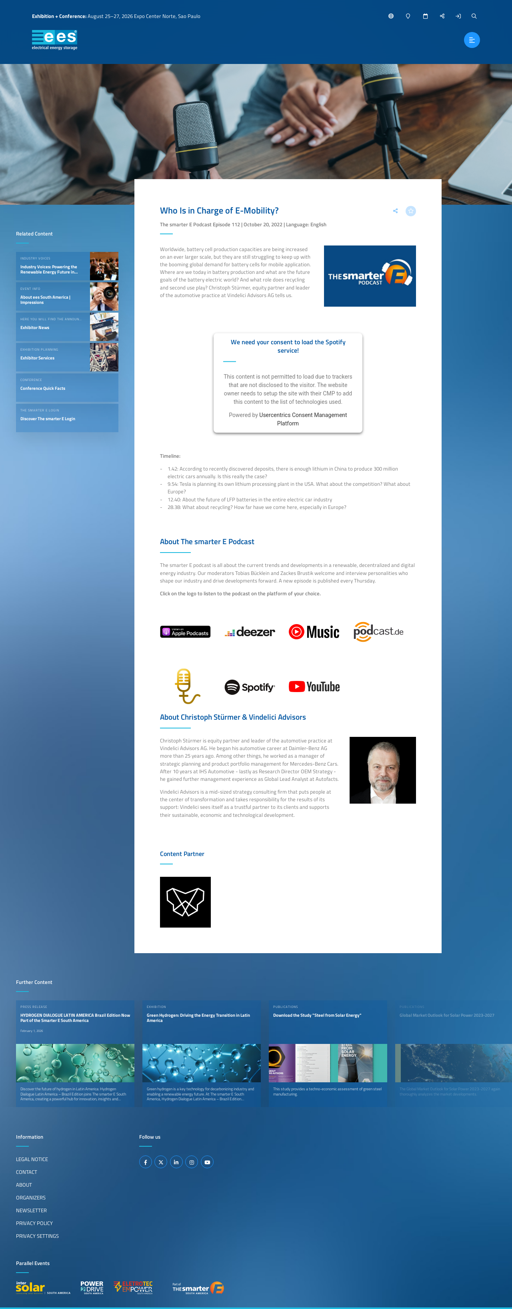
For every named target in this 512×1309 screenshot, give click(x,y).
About (24, 1185)
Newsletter (31, 1210)
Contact (26, 1172)
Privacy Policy (34, 1223)
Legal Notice (32, 1159)
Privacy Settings (37, 1236)
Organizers (31, 1197)
